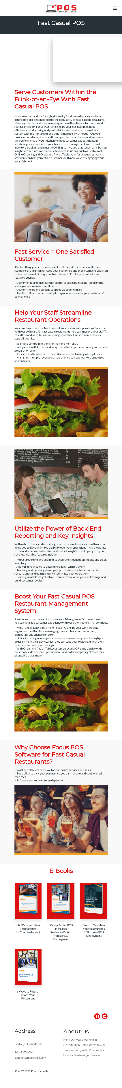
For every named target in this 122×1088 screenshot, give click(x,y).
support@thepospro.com (30, 1057)
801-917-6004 (24, 1052)
